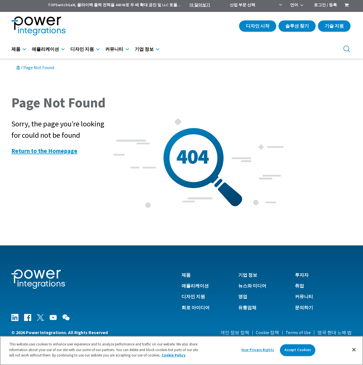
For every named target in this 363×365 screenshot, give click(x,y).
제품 (15, 49)
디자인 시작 (257, 26)
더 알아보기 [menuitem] (199, 5)
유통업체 (247, 308)
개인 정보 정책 (234, 333)
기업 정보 (144, 49)
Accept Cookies (297, 352)
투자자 (302, 275)
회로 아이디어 (196, 308)
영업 (242, 297)
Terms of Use (298, 333)
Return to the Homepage (44, 151)
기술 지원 (334, 26)
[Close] (354, 351)
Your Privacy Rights (257, 352)
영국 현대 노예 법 (334, 333)
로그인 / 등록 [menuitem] (325, 5)
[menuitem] (346, 6)
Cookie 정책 (267, 333)
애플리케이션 (45, 49)
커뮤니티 (114, 49)
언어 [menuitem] (294, 5)
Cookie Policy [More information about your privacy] (173, 357)
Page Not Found (38, 68)
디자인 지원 (82, 49)
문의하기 (304, 308)
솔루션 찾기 (297, 26)
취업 (299, 286)
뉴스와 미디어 (252, 286)
